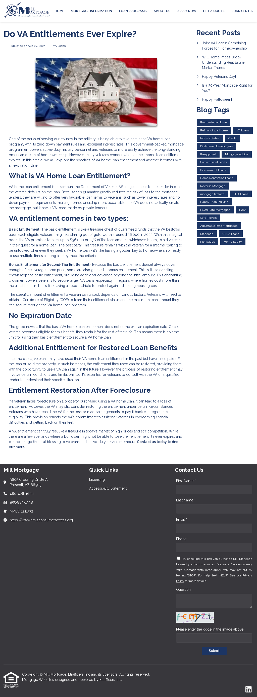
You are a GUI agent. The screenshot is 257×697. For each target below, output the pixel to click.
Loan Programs (133, 11)
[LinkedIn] (248, 689)
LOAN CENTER (242, 11)
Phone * (182, 539)
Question (183, 590)
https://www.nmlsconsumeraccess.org (41, 520)
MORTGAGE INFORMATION (91, 11)
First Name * (186, 481)
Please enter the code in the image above (209, 629)
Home (59, 11)
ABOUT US (162, 11)
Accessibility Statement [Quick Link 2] (108, 488)
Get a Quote (214, 11)
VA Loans (59, 46)
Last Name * (185, 500)
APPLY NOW (186, 11)
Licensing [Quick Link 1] (97, 480)
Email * (181, 520)
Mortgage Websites (38, 680)
